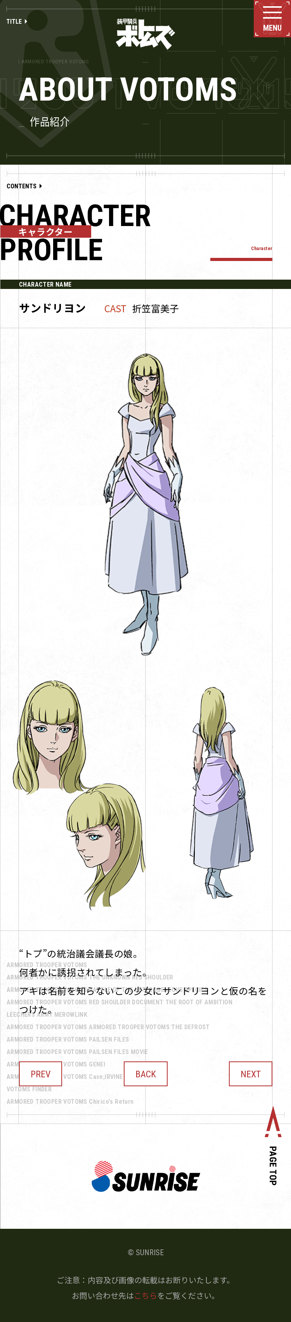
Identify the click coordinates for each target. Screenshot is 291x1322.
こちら (145, 1295)
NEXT (251, 1074)
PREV (40, 1074)
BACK (145, 1074)
